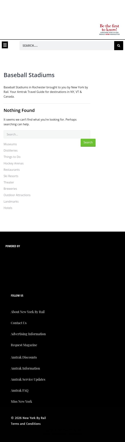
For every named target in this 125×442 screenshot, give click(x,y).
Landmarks (11, 202)
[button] (5, 44)
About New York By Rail (28, 312)
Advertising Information (28, 334)
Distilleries (10, 150)
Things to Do (12, 157)
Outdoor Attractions (17, 195)
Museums (10, 144)
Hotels (8, 208)
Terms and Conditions (26, 424)
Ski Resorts (11, 176)
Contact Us (19, 323)
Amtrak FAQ (19, 390)
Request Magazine (24, 345)
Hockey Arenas (14, 163)
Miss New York (21, 401)
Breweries (10, 189)
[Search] (118, 45)
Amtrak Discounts (24, 357)
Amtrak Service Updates (28, 379)
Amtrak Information (25, 368)
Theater (9, 182)
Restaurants (12, 170)
